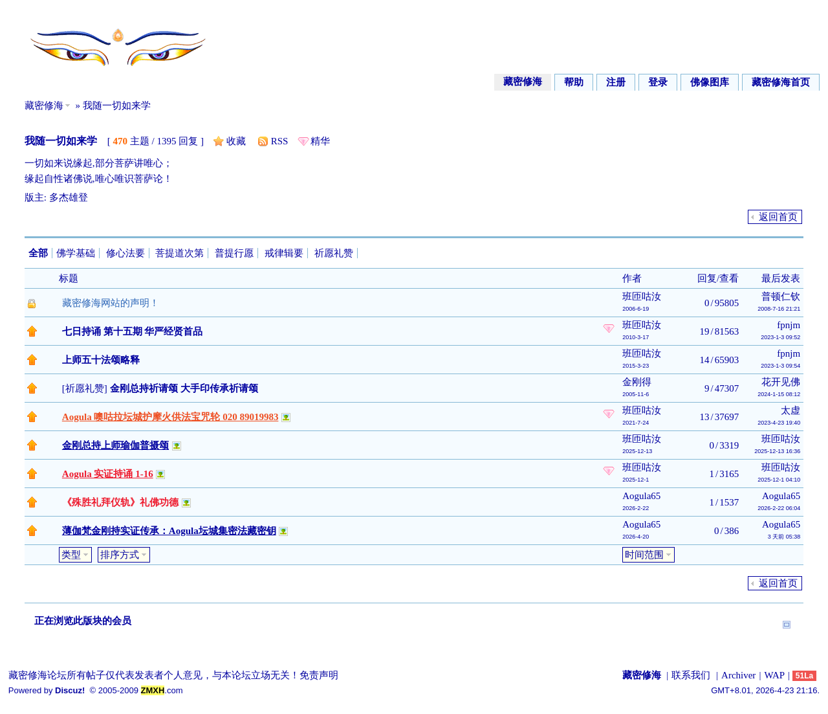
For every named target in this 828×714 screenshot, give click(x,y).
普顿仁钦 (780, 296)
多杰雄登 (68, 197)
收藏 (236, 141)
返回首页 (778, 217)
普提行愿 (234, 253)
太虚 (790, 410)
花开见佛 (780, 382)
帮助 (573, 82)
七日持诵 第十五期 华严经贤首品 (132, 331)
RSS (280, 141)
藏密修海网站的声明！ (110, 303)
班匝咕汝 (641, 296)
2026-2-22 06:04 (778, 508)
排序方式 (119, 555)
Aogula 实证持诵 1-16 (107, 474)
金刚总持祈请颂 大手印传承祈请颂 (184, 388)
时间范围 (644, 555)
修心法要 (125, 253)
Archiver (738, 675)
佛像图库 (709, 82)
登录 (658, 82)
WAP (774, 675)
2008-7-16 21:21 (778, 309)
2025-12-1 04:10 (778, 479)
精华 (320, 141)
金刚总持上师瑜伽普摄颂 (115, 445)
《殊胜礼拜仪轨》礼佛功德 (120, 502)
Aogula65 (641, 496)
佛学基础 (75, 253)
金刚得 (636, 382)
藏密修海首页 (781, 82)
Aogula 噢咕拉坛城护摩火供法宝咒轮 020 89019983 (170, 417)
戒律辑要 (284, 253)
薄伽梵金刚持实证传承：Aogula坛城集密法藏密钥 (169, 531)
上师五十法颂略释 (101, 360)
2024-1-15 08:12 (778, 394)
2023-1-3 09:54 (780, 366)
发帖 (40, 217)
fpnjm (788, 325)
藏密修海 (522, 81)
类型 (71, 555)
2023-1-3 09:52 (780, 337)
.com (162, 690)
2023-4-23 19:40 (778, 422)
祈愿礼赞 (333, 253)
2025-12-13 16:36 (777, 451)
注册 (616, 82)
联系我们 (690, 675)
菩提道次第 (179, 253)
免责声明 (319, 675)
